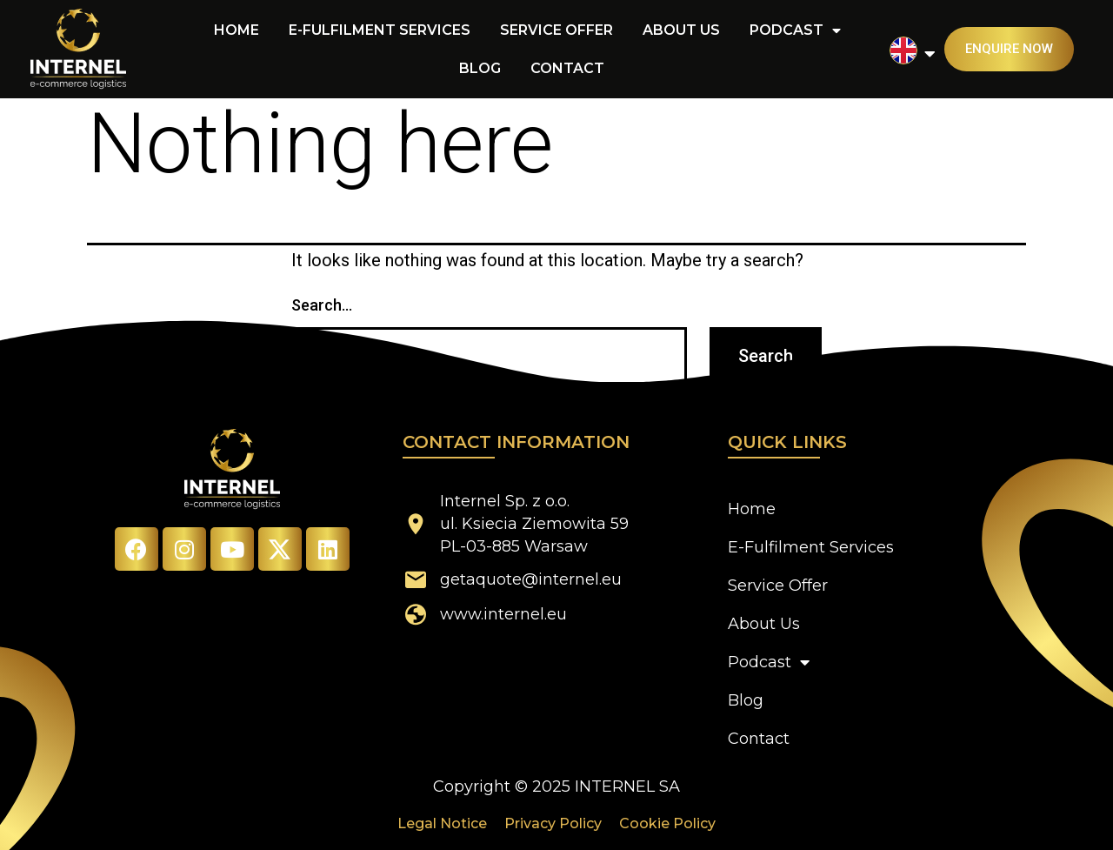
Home (236, 30)
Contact (567, 68)
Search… (321, 305)
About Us (681, 30)
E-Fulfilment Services (379, 30)
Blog (480, 68)
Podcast (795, 30)
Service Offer (556, 30)
